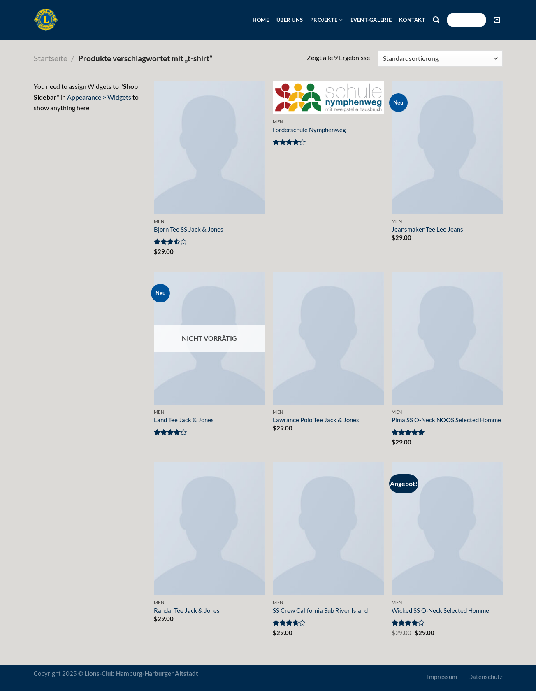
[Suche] (436, 20)
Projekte (326, 20)
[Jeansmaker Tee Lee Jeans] (447, 147)
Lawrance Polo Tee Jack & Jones (316, 419)
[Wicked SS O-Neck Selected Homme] (447, 528)
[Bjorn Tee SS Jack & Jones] (209, 147)
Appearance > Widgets (99, 97)
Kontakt (412, 19)
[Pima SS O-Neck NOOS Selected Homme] (447, 338)
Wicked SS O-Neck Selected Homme (440, 610)
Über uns (289, 19)
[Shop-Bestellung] (440, 58)
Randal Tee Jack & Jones (187, 610)
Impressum (442, 676)
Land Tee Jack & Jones (184, 419)
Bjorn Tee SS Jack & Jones (188, 229)
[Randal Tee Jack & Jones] (209, 528)
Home (261, 19)
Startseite (50, 58)
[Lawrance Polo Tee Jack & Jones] (328, 338)
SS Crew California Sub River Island (320, 610)
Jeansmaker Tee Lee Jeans (427, 229)
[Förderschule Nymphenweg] (328, 97)
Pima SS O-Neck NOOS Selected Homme (446, 419)
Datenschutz (485, 676)
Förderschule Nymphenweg (309, 129)
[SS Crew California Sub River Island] (328, 528)
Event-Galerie (371, 19)
